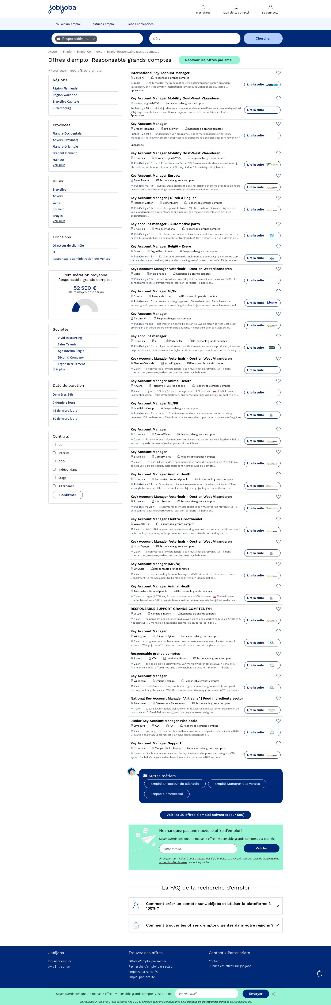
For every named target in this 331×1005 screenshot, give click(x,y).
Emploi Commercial (167, 794)
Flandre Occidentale (67, 133)
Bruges (58, 216)
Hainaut (58, 160)
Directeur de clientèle (68, 245)
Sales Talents (67, 344)
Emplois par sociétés (143, 972)
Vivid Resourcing (69, 338)
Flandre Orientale (65, 146)
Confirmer (67, 495)
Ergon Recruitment (71, 364)
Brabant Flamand (65, 153)
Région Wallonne (65, 95)
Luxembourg (62, 108)
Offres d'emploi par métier (147, 961)
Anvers (58, 196)
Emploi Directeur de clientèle (175, 784)
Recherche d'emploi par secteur (151, 966)
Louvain (58, 209)
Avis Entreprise (59, 966)
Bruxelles (59, 189)
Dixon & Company (70, 357)
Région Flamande (65, 88)
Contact (214, 961)
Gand (56, 203)
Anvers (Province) (65, 140)
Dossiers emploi (59, 961)
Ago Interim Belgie (70, 351)
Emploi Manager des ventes (237, 784)
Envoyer (256, 994)
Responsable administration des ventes (81, 259)
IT (54, 252)
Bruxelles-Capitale (66, 101)
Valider (261, 848)
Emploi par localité (142, 977)
